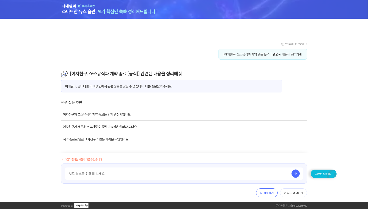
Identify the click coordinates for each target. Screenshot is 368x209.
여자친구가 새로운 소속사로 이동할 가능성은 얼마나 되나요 (100, 126)
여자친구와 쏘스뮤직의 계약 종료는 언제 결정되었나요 (96, 114)
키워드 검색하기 (293, 193)
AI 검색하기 (267, 193)
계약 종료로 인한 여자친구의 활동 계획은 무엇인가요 (95, 139)
